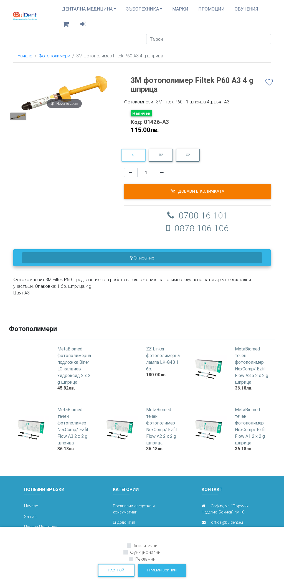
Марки (180, 11)
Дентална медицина (87, 11)
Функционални (145, 552)
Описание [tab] (142, 262)
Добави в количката (197, 195)
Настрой (116, 570)
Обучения (246, 11)
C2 (188, 159)
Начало (24, 60)
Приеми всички (162, 570)
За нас (30, 520)
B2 (161, 159)
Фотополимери (54, 60)
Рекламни (145, 559)
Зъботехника (142, 11)
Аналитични (145, 545)
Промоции (211, 11)
